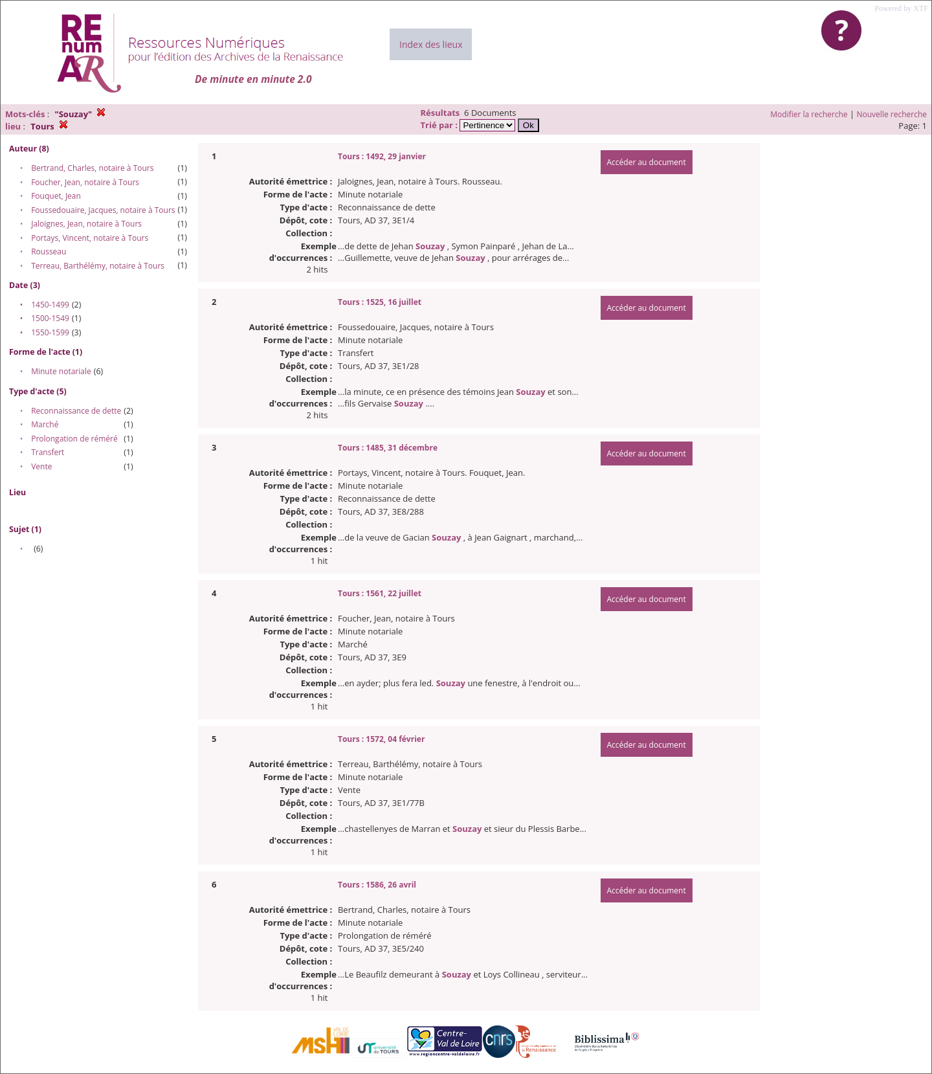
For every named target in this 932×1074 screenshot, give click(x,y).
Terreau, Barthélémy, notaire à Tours (97, 265)
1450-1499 (50, 304)
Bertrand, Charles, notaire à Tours (92, 167)
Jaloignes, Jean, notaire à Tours (86, 223)
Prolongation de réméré (74, 438)
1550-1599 (50, 332)
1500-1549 (50, 318)
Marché (44, 424)
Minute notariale (61, 371)
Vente (41, 466)
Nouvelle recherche (892, 114)
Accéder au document (646, 162)
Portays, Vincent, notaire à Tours (89, 237)
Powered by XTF (901, 8)
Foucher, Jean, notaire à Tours (85, 182)
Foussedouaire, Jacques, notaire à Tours (103, 210)
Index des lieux (430, 44)
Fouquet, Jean (56, 195)
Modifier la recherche (808, 114)
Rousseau (48, 251)
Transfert (47, 452)
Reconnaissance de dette (76, 410)
